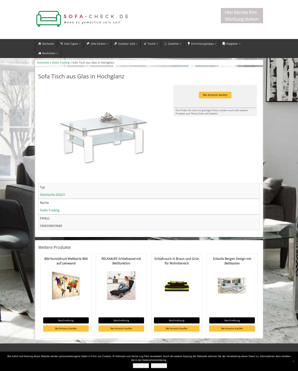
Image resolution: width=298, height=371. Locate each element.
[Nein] (293, 361)
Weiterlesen (158, 365)
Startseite (43, 62)
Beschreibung (66, 320)
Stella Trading (61, 62)
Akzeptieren (140, 365)
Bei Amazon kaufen (66, 328)
